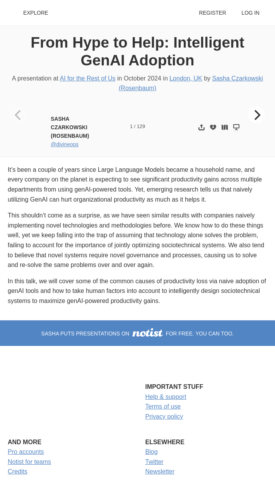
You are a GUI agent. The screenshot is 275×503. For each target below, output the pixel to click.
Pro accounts (26, 451)
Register (212, 13)
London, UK (185, 78)
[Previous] (18, 114)
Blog (151, 451)
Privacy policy (164, 416)
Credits (17, 471)
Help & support (165, 397)
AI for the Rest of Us (88, 78)
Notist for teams (29, 462)
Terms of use (163, 406)
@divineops (65, 144)
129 (141, 126)
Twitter (154, 462)
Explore (35, 13)
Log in (251, 13)
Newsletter (160, 471)
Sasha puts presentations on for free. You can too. (137, 334)
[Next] (256, 114)
